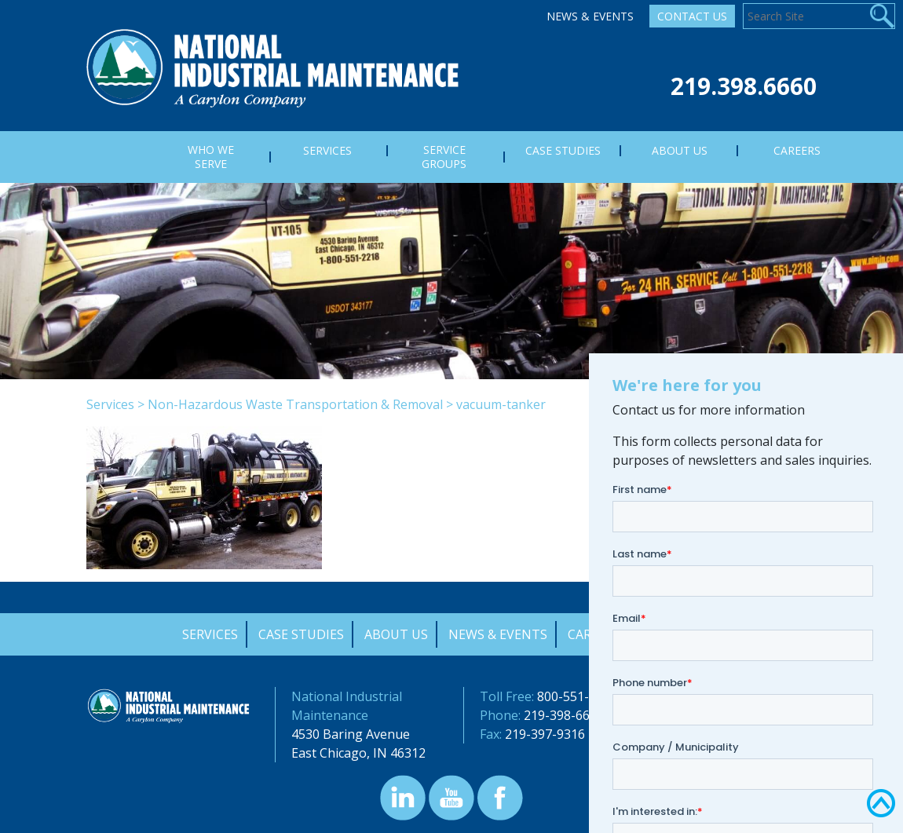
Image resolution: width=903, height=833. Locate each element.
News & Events (590, 16)
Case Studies (301, 634)
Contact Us (692, 16)
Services (110, 404)
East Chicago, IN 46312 (358, 753)
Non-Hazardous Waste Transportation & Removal (295, 404)
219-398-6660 (564, 715)
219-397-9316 (545, 734)
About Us (396, 634)
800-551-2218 (577, 696)
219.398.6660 (744, 86)
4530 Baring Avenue (350, 734)
